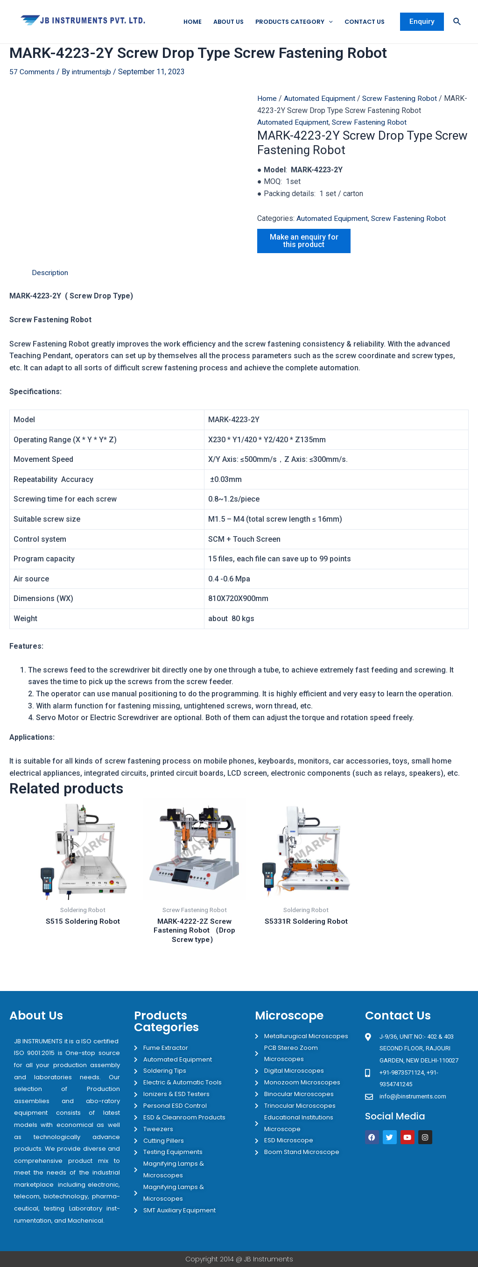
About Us (222, 21)
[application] (326, 22)
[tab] (51, 285)
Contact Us (363, 21)
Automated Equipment (320, 98)
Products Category (290, 22)
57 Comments (32, 72)
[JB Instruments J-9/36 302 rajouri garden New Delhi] (417, 1187)
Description (51, 284)
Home (185, 21)
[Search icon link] (457, 22)
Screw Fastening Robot (370, 134)
